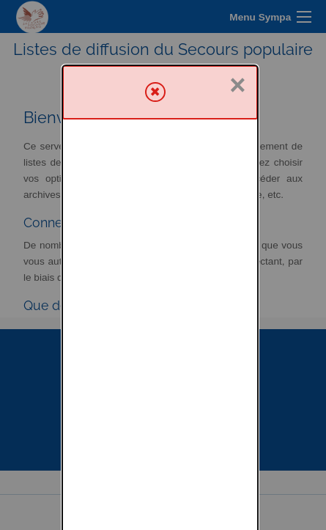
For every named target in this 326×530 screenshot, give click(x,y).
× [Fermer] (237, 20)
